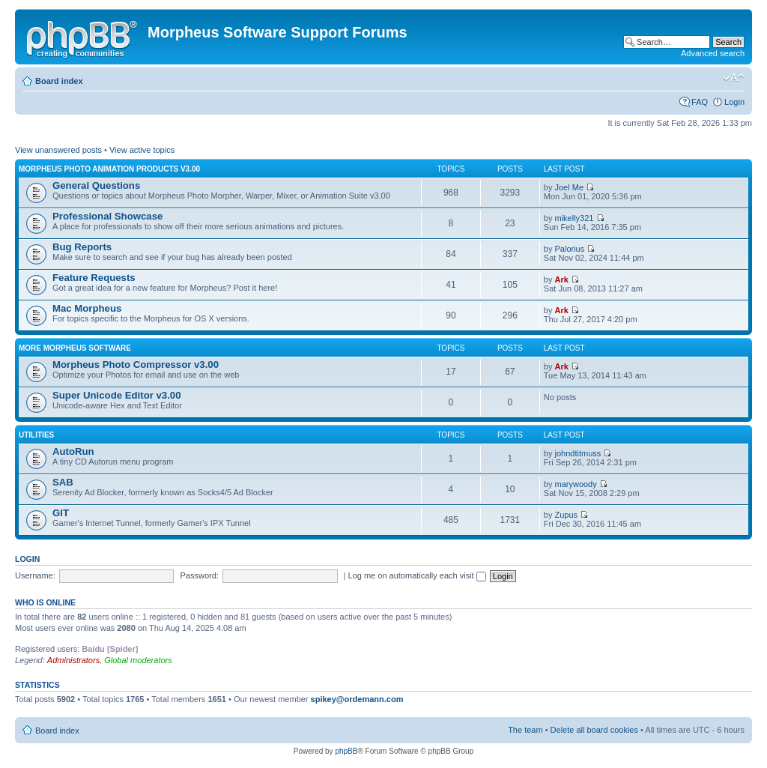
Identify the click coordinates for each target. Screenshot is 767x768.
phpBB (346, 751)
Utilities (36, 435)
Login (734, 101)
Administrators (73, 660)
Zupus (566, 514)
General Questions (96, 185)
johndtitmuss (578, 453)
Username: (35, 575)
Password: (200, 575)
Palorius (570, 248)
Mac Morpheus (86, 308)
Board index (59, 80)
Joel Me (569, 187)
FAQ (699, 101)
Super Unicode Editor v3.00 (116, 395)
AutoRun (73, 451)
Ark (562, 279)
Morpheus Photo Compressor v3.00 (135, 364)
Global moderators (138, 660)
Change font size (734, 78)
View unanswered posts (58, 149)
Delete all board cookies (594, 729)
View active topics (142, 149)
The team (525, 729)
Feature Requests (94, 277)
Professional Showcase (107, 216)
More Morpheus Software (75, 348)
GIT (60, 512)
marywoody (576, 484)
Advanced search (713, 53)
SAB (62, 482)
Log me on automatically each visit (417, 575)
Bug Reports (82, 247)
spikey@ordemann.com (357, 699)
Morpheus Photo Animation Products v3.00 (109, 169)
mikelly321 (574, 218)
